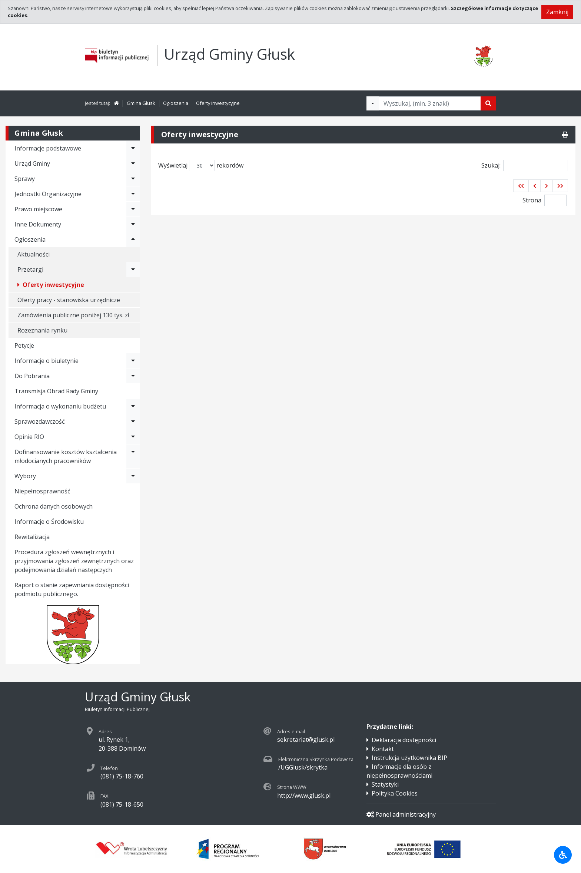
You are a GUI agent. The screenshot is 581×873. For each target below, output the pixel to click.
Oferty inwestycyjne (218, 103)
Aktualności (33, 254)
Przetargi (30, 269)
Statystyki (385, 784)
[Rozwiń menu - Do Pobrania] (133, 375)
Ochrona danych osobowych (53, 506)
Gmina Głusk (141, 103)
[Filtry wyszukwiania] (372, 103)
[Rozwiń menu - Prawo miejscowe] (133, 209)
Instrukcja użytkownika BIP (409, 758)
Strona (531, 200)
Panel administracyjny (401, 814)
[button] (521, 185)
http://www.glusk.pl (304, 795)
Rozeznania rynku (42, 330)
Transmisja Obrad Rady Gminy (56, 391)
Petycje (24, 345)
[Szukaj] (488, 103)
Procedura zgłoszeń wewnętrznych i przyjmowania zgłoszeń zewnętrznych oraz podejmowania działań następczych (74, 561)
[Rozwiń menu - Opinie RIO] (133, 436)
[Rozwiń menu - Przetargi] (133, 269)
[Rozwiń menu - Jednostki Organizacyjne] (133, 193)
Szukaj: (524, 165)
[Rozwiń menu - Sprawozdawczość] (133, 421)
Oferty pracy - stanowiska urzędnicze (68, 300)
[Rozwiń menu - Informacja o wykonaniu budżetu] (133, 406)
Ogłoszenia (175, 103)
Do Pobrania (32, 376)
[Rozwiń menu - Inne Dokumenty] (133, 224)
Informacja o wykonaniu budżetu (60, 406)
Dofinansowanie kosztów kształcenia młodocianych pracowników (65, 456)
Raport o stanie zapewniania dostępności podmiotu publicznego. (71, 589)
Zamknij (557, 12)
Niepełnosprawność (42, 491)
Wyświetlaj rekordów (200, 165)
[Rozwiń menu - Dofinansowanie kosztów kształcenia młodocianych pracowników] (133, 456)
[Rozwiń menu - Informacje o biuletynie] (133, 360)
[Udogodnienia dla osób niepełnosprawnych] (563, 855)
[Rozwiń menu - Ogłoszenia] (133, 239)
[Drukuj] (565, 134)
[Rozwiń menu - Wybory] (133, 476)
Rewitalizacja (32, 537)
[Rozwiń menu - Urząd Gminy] (133, 163)
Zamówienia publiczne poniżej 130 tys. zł (73, 315)
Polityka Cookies (395, 793)
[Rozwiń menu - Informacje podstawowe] (133, 148)
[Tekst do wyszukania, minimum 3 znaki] (430, 103)
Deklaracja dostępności (404, 740)
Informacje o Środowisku (49, 521)
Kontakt (383, 749)
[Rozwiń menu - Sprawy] (133, 178)
